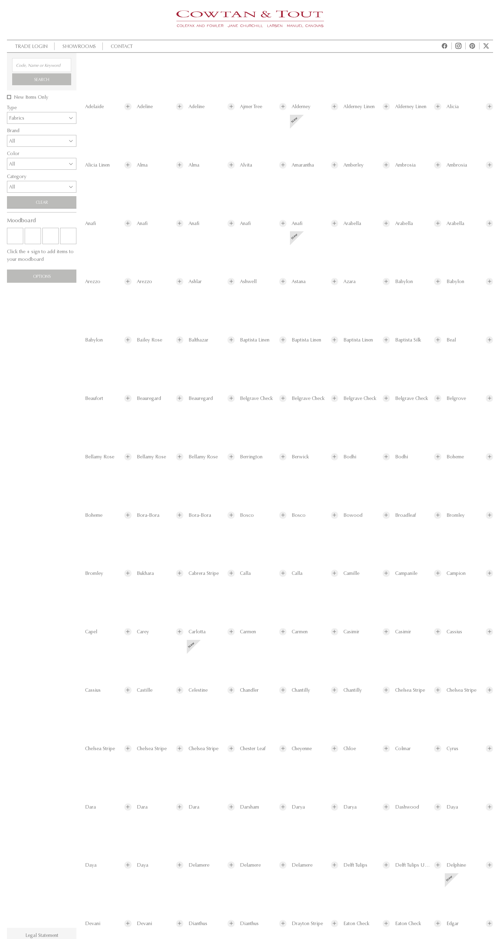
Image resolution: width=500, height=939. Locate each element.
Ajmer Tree (251, 107)
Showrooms (78, 46)
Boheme (455, 457)
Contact (121, 46)
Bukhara (145, 573)
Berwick (300, 457)
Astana (299, 281)
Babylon (404, 281)
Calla (245, 573)
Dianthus (198, 923)
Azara (349, 281)
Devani (92, 923)
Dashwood (407, 807)
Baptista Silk (408, 340)
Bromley (456, 515)
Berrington (251, 457)
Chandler (249, 690)
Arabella (352, 223)
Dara (90, 807)
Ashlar (195, 281)
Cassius (454, 632)
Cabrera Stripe (204, 573)
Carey (143, 632)
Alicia (453, 107)
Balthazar (198, 340)
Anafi (90, 223)
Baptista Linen (254, 340)
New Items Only (31, 97)
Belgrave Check (256, 398)
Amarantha (303, 165)
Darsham (249, 807)
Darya (298, 807)
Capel (91, 632)
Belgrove (456, 398)
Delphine (456, 865)
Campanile (406, 573)
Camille (351, 573)
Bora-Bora (148, 515)
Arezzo (92, 281)
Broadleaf (405, 515)
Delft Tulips (355, 865)
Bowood (352, 515)
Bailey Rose (149, 340)
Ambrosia (405, 165)
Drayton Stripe (307, 923)
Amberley (353, 165)
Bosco (247, 515)
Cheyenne (302, 749)
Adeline (145, 107)
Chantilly (301, 690)
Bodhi (349, 457)
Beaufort (94, 398)
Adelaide (94, 107)
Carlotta (197, 632)
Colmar (403, 749)
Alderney (301, 107)
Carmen (248, 632)
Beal (451, 340)
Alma (142, 165)
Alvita (246, 165)
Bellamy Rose (99, 457)
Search (41, 79)
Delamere (199, 865)
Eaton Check (356, 923)
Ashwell (248, 281)
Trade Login (31, 46)
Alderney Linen (359, 107)
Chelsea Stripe (410, 690)
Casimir (351, 632)
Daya (452, 807)
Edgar (453, 923)
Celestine (198, 690)
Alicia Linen (97, 165)
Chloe (349, 749)
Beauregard (149, 398)
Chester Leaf (253, 749)
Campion (456, 573)
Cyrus (452, 749)
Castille (144, 690)
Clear (42, 202)
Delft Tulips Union (413, 865)
